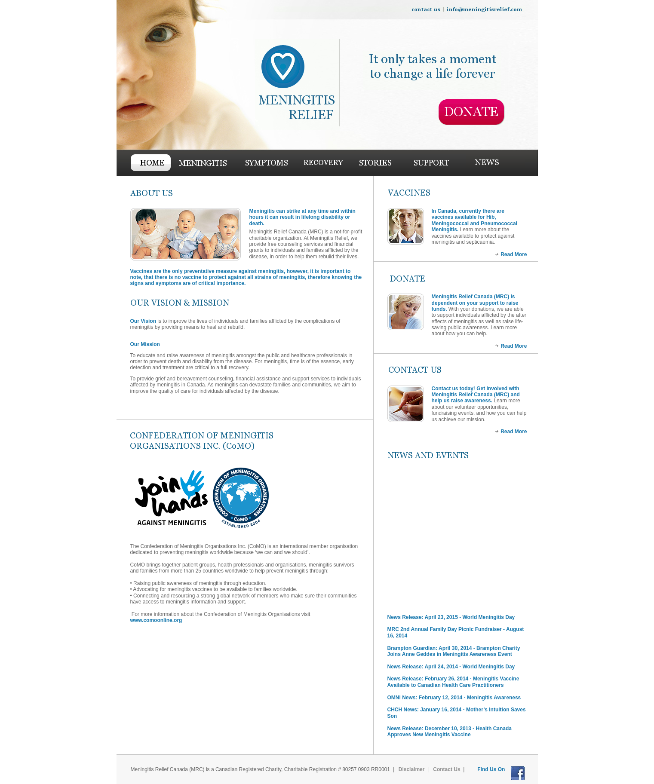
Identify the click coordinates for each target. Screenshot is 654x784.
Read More (513, 254)
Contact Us (446, 769)
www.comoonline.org (157, 620)
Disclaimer (412, 769)
